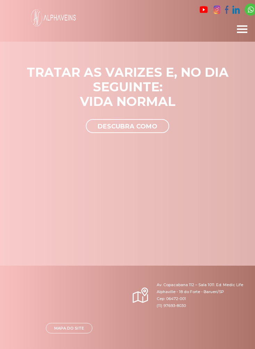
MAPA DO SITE (69, 328)
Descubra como (127, 126)
